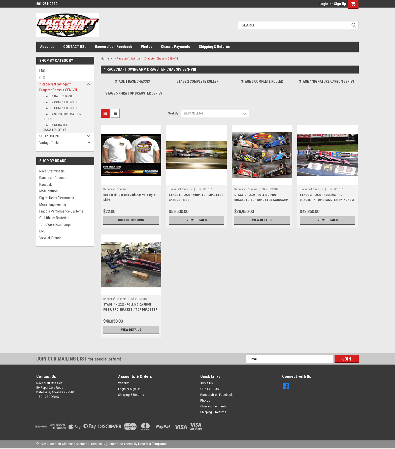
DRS (42, 231)
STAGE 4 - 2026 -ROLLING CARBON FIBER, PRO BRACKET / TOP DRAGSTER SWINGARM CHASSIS (130, 309)
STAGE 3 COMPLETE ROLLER (61, 108)
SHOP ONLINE (49, 136)
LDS (42, 71)
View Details (196, 220)
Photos (146, 46)
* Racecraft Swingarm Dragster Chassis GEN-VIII (58, 87)
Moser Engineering (52, 204)
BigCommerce (113, 444)
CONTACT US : (74, 46)
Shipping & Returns (214, 46)
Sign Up (340, 4)
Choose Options (131, 220)
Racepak (45, 184)
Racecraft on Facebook (113, 46)
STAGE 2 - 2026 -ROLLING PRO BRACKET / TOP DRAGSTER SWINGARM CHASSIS (261, 200)
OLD (42, 77)
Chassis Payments (175, 46)
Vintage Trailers (50, 142)
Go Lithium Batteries (54, 218)
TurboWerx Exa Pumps (55, 224)
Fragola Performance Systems (61, 211)
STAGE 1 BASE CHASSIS (58, 96)
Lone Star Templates (152, 444)
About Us (47, 46)
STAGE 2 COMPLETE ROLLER (61, 102)
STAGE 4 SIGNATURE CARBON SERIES (62, 116)
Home (105, 58)
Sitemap (81, 444)
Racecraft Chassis (52, 177)
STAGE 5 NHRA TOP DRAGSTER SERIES (55, 127)
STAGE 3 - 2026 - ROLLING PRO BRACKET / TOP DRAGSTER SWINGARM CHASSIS (327, 200)
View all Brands (50, 238)
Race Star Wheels (52, 171)
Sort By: (173, 113)
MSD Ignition (48, 191)
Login (323, 4)
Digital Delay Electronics (56, 198)
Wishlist (123, 383)
